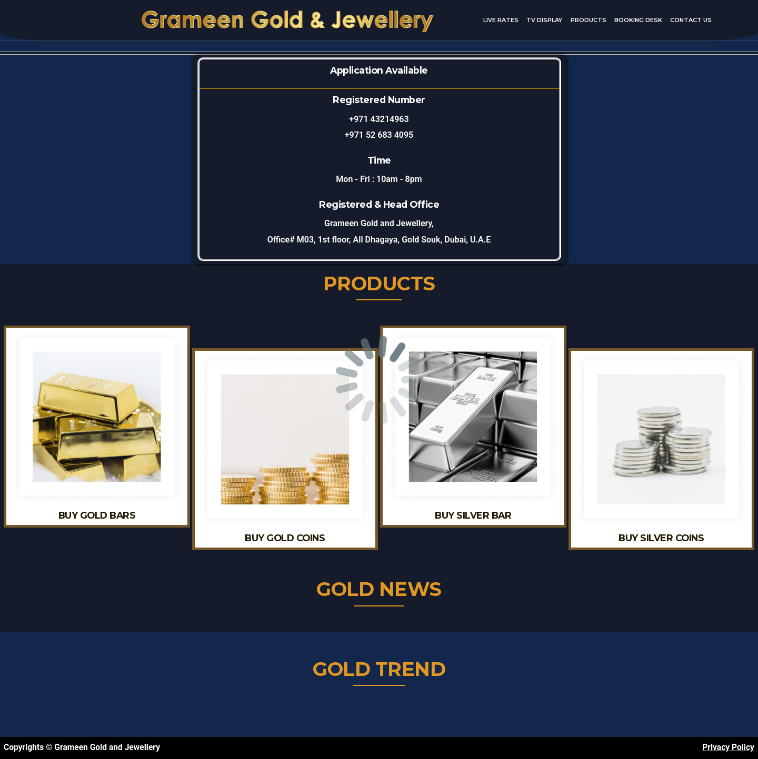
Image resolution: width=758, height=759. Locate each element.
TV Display (544, 20)
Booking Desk (638, 20)
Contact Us (691, 20)
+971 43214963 (378, 119)
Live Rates (500, 20)
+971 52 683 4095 (379, 135)
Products (588, 20)
